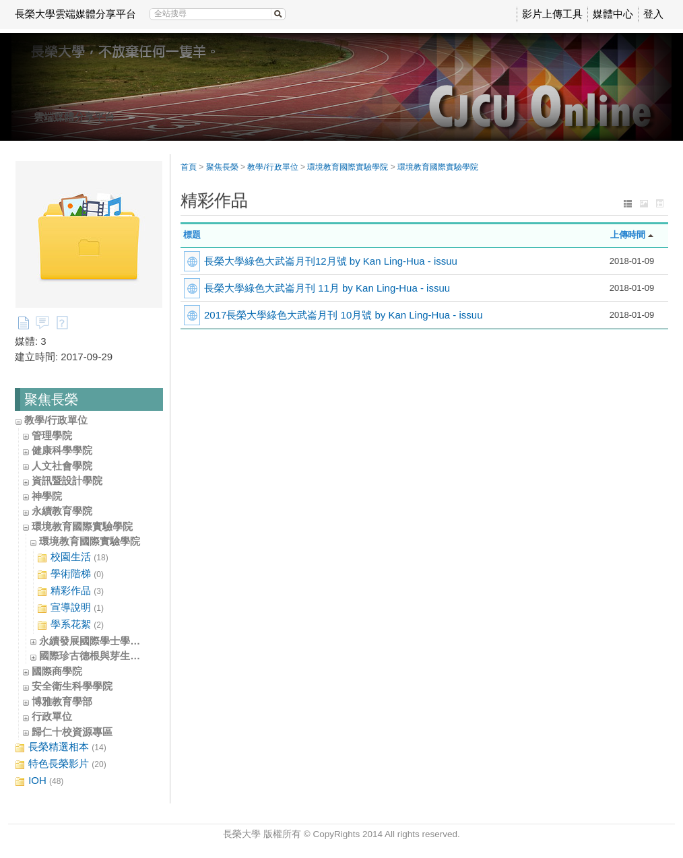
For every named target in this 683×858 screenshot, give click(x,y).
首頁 (189, 167)
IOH (39, 780)
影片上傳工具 (552, 14)
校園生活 (72, 557)
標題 (192, 235)
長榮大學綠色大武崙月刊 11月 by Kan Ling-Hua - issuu (327, 288)
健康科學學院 (62, 450)
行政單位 (52, 716)
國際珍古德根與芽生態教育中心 (110, 655)
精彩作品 (70, 591)
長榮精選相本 (60, 747)
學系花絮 (70, 624)
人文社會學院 (62, 465)
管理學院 (52, 435)
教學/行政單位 (56, 420)
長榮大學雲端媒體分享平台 (75, 14)
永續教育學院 (62, 511)
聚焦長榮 (222, 167)
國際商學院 (57, 671)
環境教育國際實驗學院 (82, 526)
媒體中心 (613, 14)
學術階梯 (70, 574)
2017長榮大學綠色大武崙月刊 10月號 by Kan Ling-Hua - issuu (343, 315)
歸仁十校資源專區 (72, 731)
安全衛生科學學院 (72, 686)
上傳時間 (627, 235)
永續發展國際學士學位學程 (99, 641)
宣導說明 (70, 607)
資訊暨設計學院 (67, 480)
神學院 (47, 496)
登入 (653, 14)
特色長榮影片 (60, 764)
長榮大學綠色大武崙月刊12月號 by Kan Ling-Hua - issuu (330, 261)
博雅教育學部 (62, 701)
